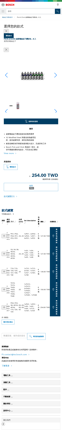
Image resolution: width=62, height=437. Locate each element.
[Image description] (10, 105)
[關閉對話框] (6, 50)
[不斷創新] (12, 397)
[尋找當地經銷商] (36, 336)
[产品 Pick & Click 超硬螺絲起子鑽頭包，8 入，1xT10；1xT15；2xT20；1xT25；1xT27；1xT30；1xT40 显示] (4, 272)
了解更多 (6, 365)
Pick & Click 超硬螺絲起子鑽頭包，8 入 (29, 17)
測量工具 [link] (7, 382)
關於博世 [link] (7, 404)
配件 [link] (5, 389)
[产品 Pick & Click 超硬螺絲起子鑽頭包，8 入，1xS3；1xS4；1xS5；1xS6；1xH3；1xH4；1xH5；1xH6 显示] (4, 254)
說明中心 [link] (7, 410)
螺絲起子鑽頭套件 (7, 17)
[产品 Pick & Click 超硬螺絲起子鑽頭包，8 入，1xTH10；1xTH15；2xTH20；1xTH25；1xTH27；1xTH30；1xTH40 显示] (4, 289)
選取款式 (9, 36)
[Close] (6, 31)
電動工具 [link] (7, 375)
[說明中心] (12, 411)
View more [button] (9, 153)
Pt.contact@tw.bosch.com (15, 354)
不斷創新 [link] (7, 396)
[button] (55, 75)
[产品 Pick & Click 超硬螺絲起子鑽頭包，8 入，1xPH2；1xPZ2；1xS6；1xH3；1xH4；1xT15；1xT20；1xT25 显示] (4, 307)
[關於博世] (12, 404)
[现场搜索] (57, 11)
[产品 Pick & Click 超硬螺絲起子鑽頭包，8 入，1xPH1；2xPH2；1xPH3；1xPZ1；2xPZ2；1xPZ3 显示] (4, 236)
